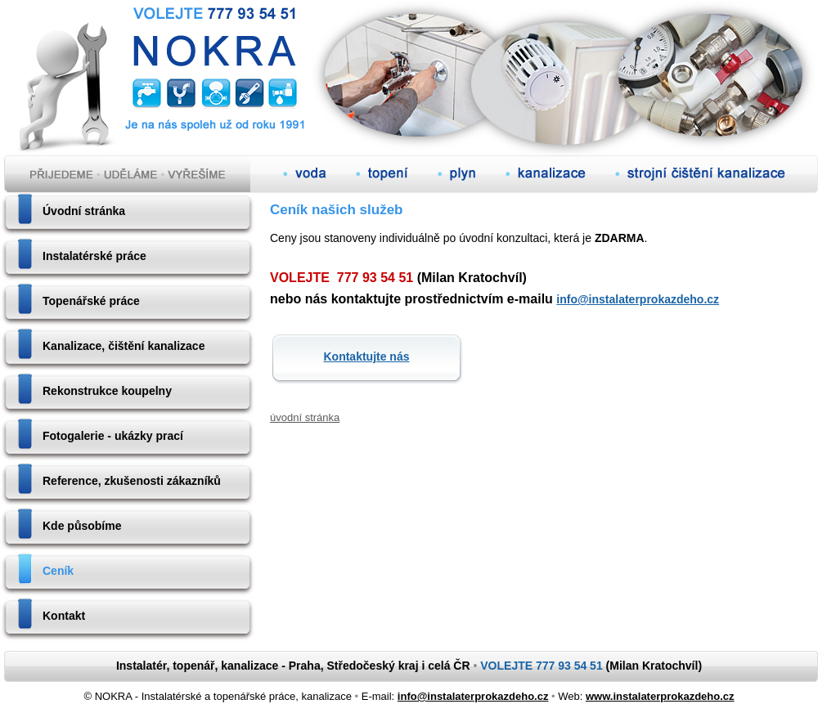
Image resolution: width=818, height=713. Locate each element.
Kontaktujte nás (366, 356)
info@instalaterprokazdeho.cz (637, 299)
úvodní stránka (304, 417)
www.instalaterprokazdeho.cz (660, 696)
